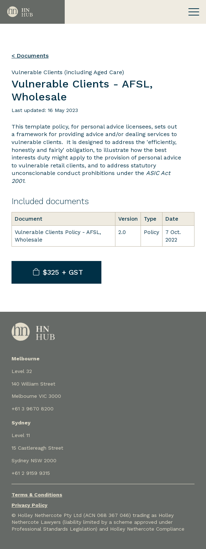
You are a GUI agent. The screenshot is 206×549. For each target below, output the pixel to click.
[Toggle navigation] (194, 11)
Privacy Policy (29, 505)
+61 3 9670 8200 (33, 408)
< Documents (30, 55)
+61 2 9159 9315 (31, 473)
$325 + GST (58, 272)
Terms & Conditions (37, 495)
